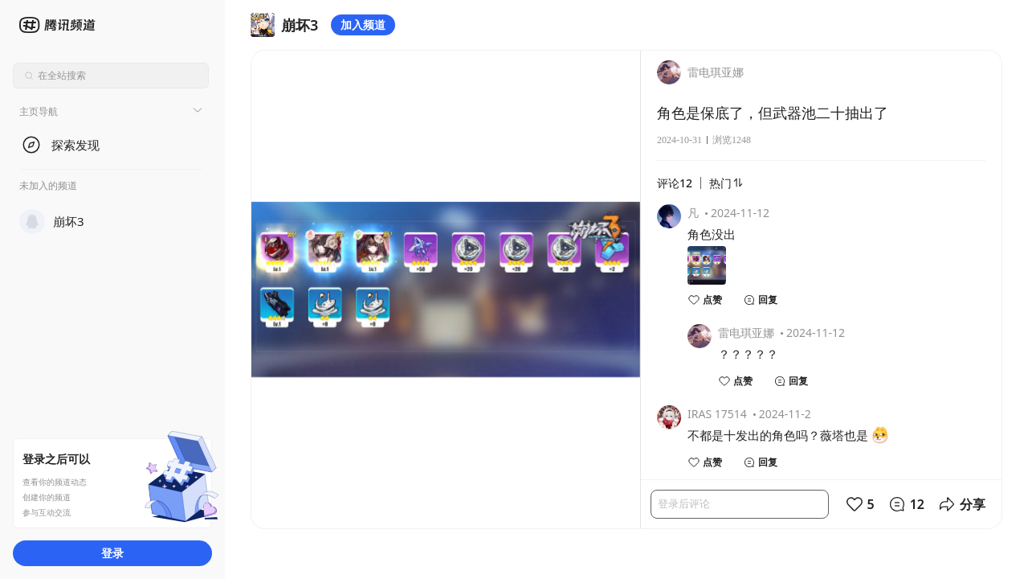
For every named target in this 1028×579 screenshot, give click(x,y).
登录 (112, 553)
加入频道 (363, 24)
